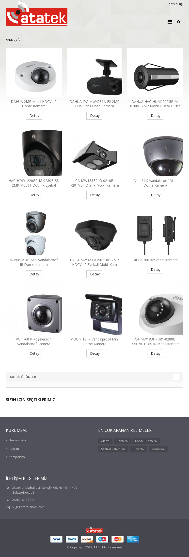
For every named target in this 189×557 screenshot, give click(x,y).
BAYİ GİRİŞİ (176, 4)
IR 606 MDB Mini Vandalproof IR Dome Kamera (34, 262)
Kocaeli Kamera (146, 441)
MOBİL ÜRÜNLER (23, 377)
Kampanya (17, 457)
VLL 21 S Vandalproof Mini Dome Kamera (155, 183)
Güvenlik (138, 449)
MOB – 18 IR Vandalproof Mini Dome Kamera (94, 341)
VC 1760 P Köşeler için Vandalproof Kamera (33, 341)
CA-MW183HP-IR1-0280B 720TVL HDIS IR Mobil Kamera (155, 341)
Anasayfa (13, 39)
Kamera (122, 441)
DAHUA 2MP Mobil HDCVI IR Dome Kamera (34, 104)
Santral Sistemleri (113, 449)
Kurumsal (158, 449)
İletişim (14, 448)
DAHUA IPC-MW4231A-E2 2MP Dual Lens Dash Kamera (94, 104)
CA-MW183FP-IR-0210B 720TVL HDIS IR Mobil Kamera (94, 183)
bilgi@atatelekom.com (28, 507)
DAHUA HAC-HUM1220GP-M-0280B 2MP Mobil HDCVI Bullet (155, 104)
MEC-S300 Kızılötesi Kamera (155, 260)
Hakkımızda (17, 440)
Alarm (105, 441)
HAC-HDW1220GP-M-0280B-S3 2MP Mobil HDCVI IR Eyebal (34, 183)
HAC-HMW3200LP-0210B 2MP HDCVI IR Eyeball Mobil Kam (94, 262)
